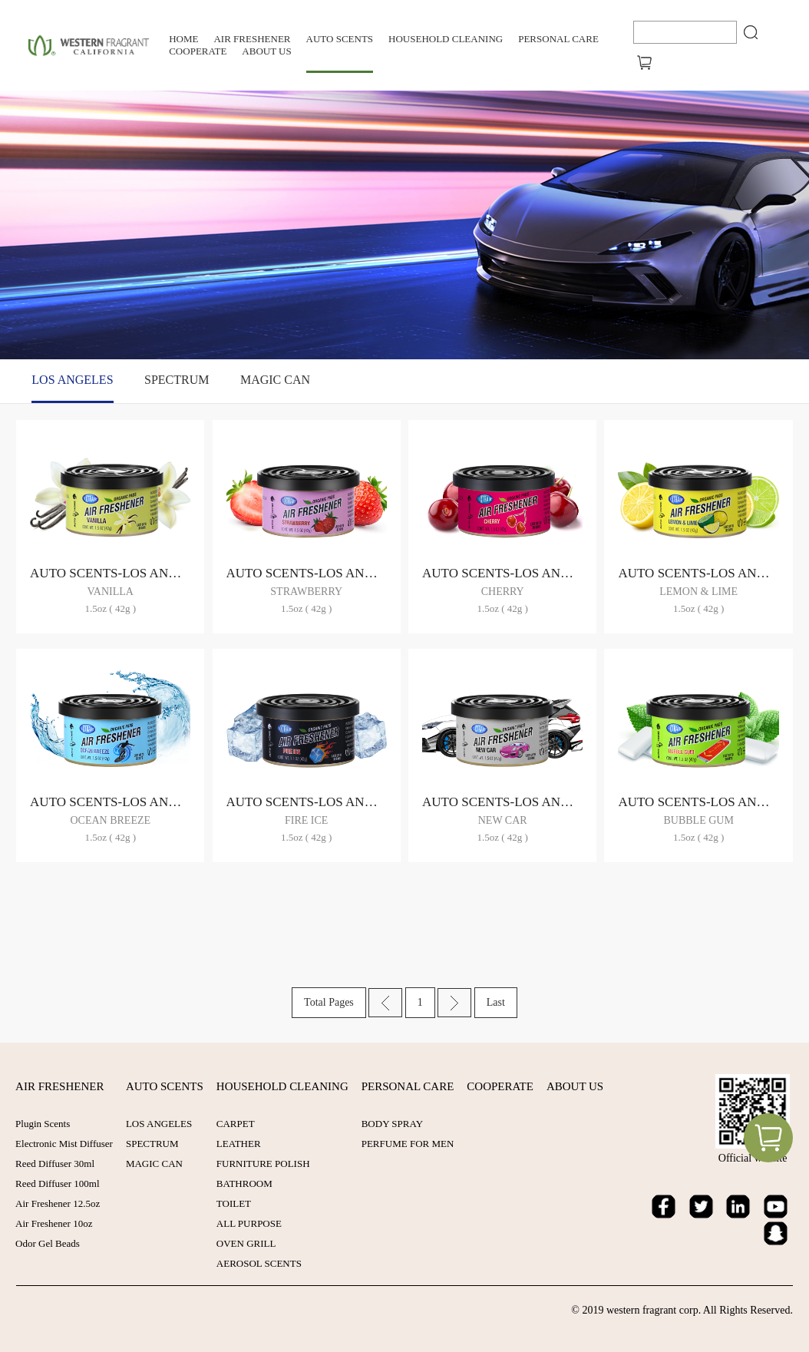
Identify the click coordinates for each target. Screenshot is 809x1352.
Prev (385, 1002)
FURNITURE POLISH (262, 1163)
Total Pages (329, 1002)
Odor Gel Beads (47, 1243)
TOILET (233, 1203)
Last (496, 1002)
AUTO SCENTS (340, 39)
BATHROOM (244, 1183)
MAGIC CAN (275, 379)
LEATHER (238, 1143)
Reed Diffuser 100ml (57, 1183)
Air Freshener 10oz (53, 1223)
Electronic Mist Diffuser (64, 1143)
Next (454, 1002)
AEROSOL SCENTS (258, 1263)
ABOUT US (266, 51)
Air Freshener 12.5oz (57, 1203)
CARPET (235, 1123)
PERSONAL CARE (558, 39)
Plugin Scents (42, 1123)
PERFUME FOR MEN (406, 1143)
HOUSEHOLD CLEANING (445, 39)
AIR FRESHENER (251, 39)
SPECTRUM (176, 379)
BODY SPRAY (390, 1123)
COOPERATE (197, 51)
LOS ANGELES (72, 379)
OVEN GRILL (246, 1243)
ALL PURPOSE (248, 1223)
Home (183, 39)
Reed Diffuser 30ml (54, 1163)
